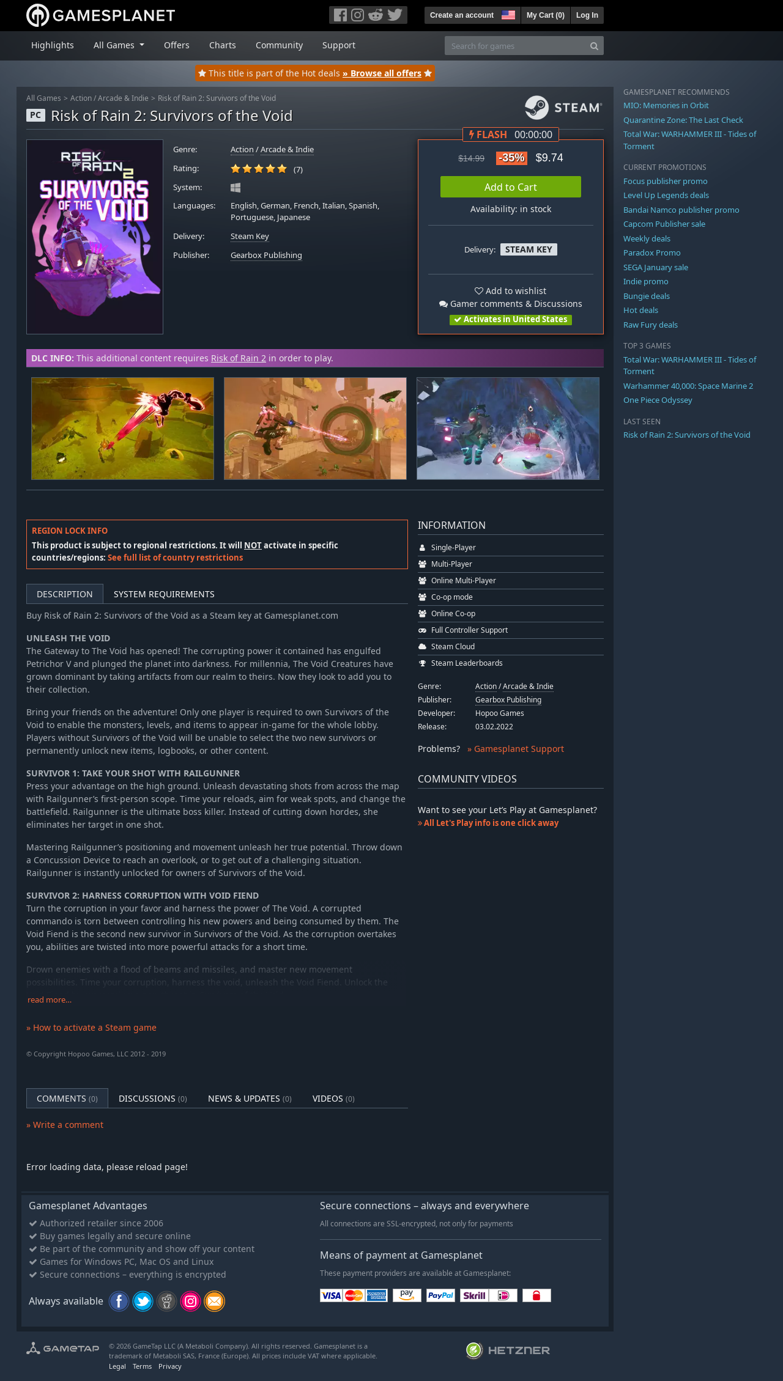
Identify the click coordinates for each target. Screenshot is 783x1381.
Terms (142, 1366)
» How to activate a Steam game (91, 1027)
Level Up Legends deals (666, 195)
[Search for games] (515, 45)
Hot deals (640, 309)
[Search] (594, 45)
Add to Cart (510, 187)
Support (338, 45)
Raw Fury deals (650, 324)
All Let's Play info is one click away (488, 822)
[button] (507, 13)
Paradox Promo (652, 252)
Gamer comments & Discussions (510, 303)
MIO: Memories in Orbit (666, 105)
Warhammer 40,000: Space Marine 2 (688, 385)
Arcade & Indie (123, 98)
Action (81, 98)
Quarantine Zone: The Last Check (683, 119)
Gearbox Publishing (266, 255)
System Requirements (164, 594)
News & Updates (250, 1098)
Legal (117, 1366)
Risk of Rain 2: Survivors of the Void (217, 98)
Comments (67, 1098)
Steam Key (250, 236)
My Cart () (546, 15)
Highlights (52, 45)
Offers (177, 45)
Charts (222, 45)
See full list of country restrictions (175, 557)
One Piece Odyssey (657, 399)
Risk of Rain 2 (238, 358)
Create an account (462, 15)
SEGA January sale (655, 267)
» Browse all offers (382, 73)
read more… (50, 1000)
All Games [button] (115, 45)
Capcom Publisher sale (664, 223)
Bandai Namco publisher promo (681, 209)
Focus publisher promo (665, 180)
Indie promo (646, 281)
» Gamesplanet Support (515, 748)
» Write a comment (64, 1124)
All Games (43, 98)
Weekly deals (646, 238)
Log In (587, 15)
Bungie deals (646, 295)
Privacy (170, 1366)
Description (65, 594)
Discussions (153, 1098)
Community (279, 45)
